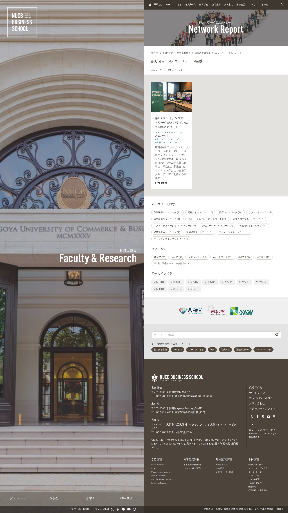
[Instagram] (134, 509)
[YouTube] (129, 509)
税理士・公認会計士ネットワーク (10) (207, 219)
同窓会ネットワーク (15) (200, 212)
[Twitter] (112, 509)
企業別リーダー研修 (224, 472)
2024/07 (193, 282)
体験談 (126, 498)
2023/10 (193, 289)
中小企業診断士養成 (192, 465)
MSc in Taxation (158, 476)
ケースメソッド (174, 5)
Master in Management (161, 472)
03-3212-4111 (164, 412)
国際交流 (240, 5)
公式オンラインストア (262, 408)
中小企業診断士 (268, 509)
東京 (73, 509)
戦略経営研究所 (202, 53)
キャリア (253, 5)
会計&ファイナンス (256, 465)
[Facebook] (118, 509)
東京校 (155, 403)
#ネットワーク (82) (223, 257)
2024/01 (159, 289)
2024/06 (210, 282)
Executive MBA (157, 465)
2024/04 (227, 282)
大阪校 (155, 419)
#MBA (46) (177, 257)
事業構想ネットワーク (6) (252, 225)
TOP (154, 53)
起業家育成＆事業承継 (257, 490)
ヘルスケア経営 (255, 483)
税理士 (280, 509)
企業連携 (216, 5)
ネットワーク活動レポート (228, 53)
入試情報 (90, 498)
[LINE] (123, 509)
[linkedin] (140, 509)
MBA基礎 (220, 468)
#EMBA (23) (160, 257)
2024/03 (244, 282)
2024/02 (261, 282)
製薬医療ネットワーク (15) (167, 212)
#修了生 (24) (244, 257)
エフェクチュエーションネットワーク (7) (175, 225)
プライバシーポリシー (262, 398)
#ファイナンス (175, 70)
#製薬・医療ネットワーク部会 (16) (172, 263)
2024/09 (176, 282)
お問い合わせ (257, 403)
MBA (153, 468)
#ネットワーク (158, 70)
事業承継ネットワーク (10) (167, 219)
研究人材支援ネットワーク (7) (248, 219)
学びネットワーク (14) (260, 212)
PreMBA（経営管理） (193, 468)
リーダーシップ (255, 472)
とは (158, 4)
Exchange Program (159, 483)
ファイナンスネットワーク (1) (234, 232)
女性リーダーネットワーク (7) (217, 225)
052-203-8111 (164, 396)
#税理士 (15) (263, 257)
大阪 (79, 509)
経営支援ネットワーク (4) (167, 232)
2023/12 (176, 289)
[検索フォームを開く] (281, 4)
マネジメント (254, 476)
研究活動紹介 (184, 53)
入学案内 (228, 5)
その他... (265, 5)
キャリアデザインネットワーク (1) (171, 239)
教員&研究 (168, 53)
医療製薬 (248, 509)
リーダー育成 (221, 465)
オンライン (96, 509)
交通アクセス (257, 387)
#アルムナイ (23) (198, 257)
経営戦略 (252, 487)
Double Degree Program (161, 479)
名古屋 (86, 509)
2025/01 (159, 282)
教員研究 (190, 4)
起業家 (219, 509)
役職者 (239, 509)
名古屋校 (156, 387)
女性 (256, 509)
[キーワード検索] (212, 335)
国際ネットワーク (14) (230, 212)
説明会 (54, 498)
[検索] (277, 335)
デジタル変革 (254, 479)
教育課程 (203, 5)
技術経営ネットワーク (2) (199, 232)
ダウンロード (18, 498)
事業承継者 (229, 509)
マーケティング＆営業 (257, 468)
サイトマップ (257, 392)
